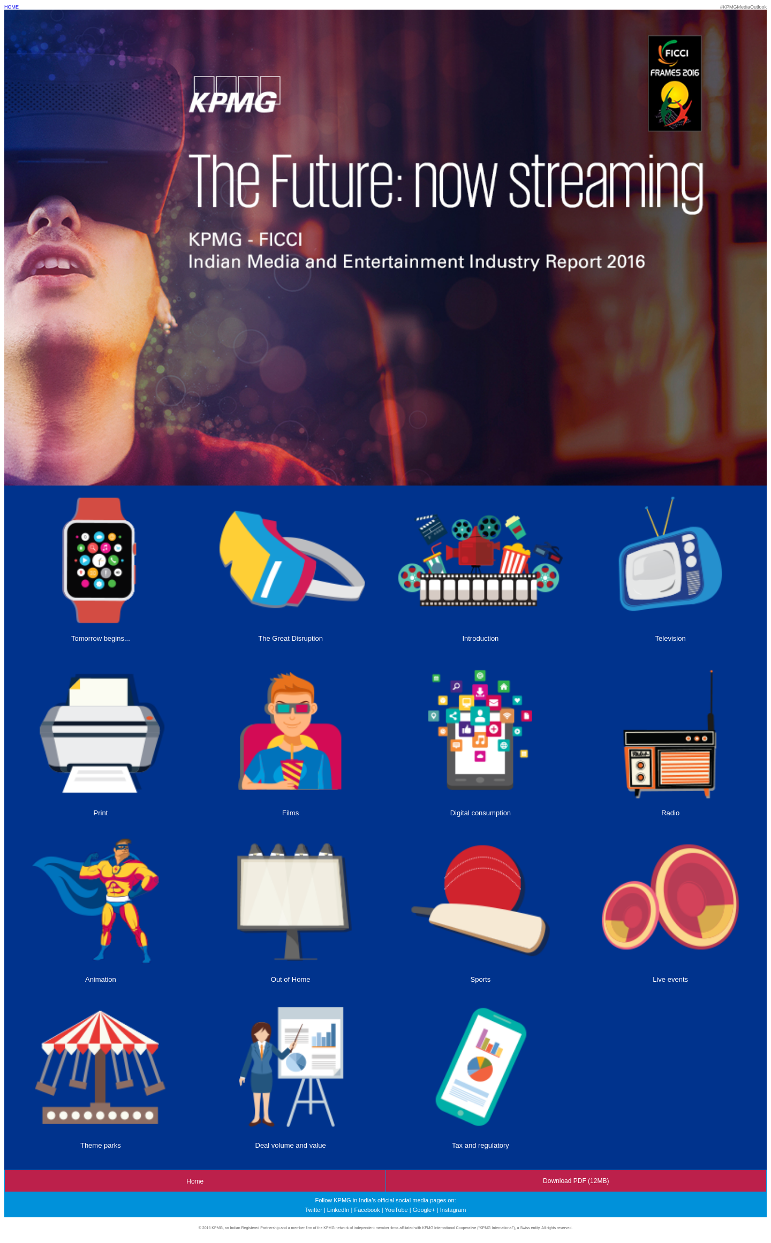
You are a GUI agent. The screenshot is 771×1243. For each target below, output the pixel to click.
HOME (11, 7)
